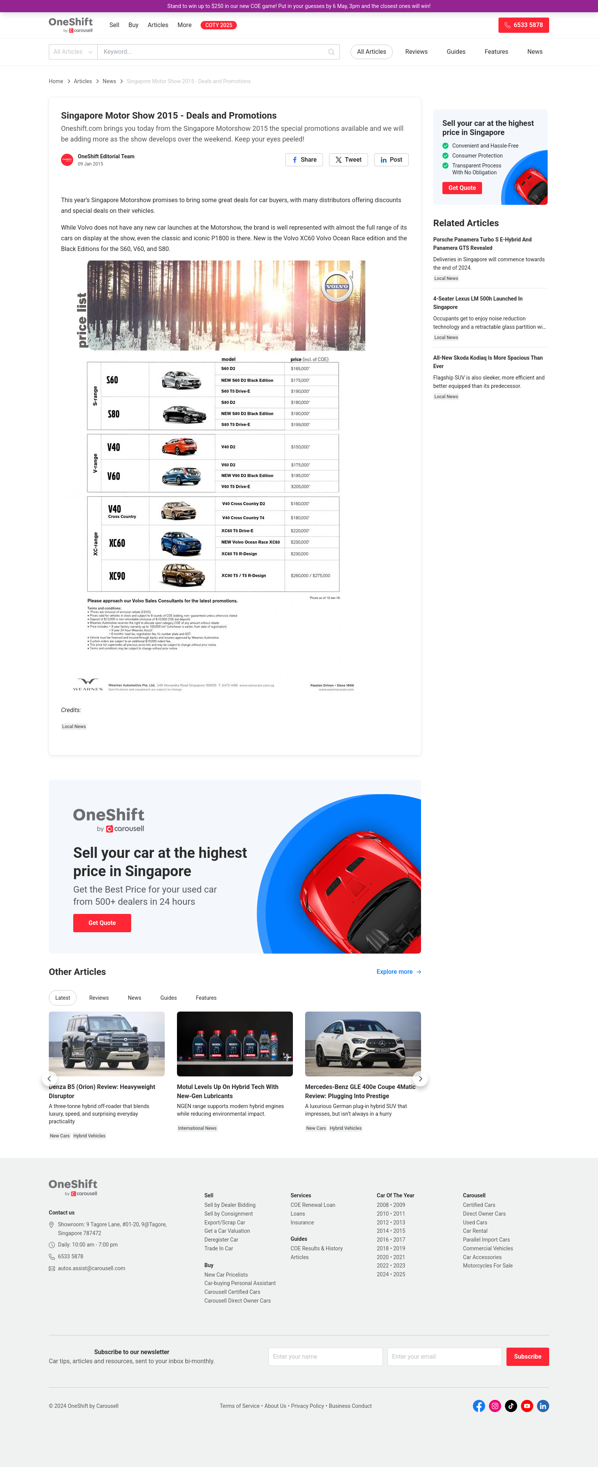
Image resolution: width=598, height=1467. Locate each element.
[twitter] (348, 159)
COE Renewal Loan (313, 1205)
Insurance (302, 1222)
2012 (383, 1222)
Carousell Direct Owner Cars (237, 1301)
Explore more (399, 971)
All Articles (73, 52)
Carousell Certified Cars (232, 1292)
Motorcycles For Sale (488, 1266)
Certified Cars (479, 1205)
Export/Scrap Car (224, 1222)
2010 (383, 1214)
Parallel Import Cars (486, 1240)
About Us (275, 1406)
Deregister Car (221, 1240)
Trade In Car (218, 1248)
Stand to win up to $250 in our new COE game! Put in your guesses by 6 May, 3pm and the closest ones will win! (299, 6)
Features (496, 51)
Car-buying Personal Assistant (240, 1283)
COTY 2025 (218, 25)
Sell (114, 25)
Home (56, 81)
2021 (399, 1257)
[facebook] (304, 159)
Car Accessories (482, 1257)
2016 (383, 1240)
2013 (399, 1222)
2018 (383, 1248)
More (185, 25)
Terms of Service (240, 1406)
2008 (383, 1205)
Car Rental (475, 1231)
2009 (399, 1205)
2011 (399, 1214)
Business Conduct (350, 1406)
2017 (399, 1240)
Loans (298, 1214)
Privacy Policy (307, 1406)
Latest (62, 998)
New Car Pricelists (226, 1275)
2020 (383, 1257)
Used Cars (475, 1222)
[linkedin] (391, 159)
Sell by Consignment (228, 1214)
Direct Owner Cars (484, 1214)
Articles (158, 25)
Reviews (416, 51)
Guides (456, 51)
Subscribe (528, 1356)
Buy (133, 25)
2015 (399, 1231)
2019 (399, 1248)
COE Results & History (317, 1248)
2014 (383, 1231)
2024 (383, 1274)
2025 (399, 1274)
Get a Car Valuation (227, 1231)
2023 (399, 1266)
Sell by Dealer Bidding (230, 1205)
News (535, 51)
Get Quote (102, 923)
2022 (383, 1266)
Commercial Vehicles (488, 1248)
